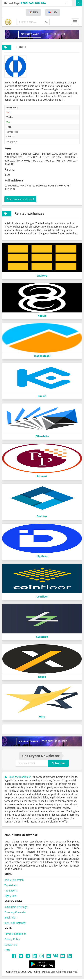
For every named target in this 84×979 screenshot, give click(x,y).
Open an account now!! (20, 199)
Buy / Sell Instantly (15, 922)
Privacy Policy (12, 939)
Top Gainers (11, 885)
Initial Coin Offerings (15, 907)
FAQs (7, 949)
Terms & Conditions (15, 933)
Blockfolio (9, 917)
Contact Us (10, 944)
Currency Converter (15, 912)
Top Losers (10, 890)
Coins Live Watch (14, 880)
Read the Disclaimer (17, 777)
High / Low (10, 895)
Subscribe (58, 763)
